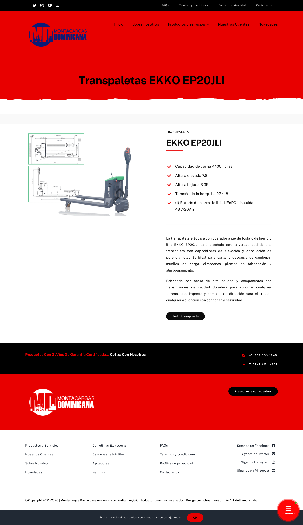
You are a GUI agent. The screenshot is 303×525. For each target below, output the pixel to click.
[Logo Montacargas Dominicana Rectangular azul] (57, 21)
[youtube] (50, 5)
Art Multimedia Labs (243, 500)
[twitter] (34, 5)
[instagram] (42, 5)
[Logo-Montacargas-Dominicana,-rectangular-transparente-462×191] (61, 389)
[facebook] (27, 5)
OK (195, 517)
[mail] (57, 5)
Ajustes (174, 517)
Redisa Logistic (128, 500)
